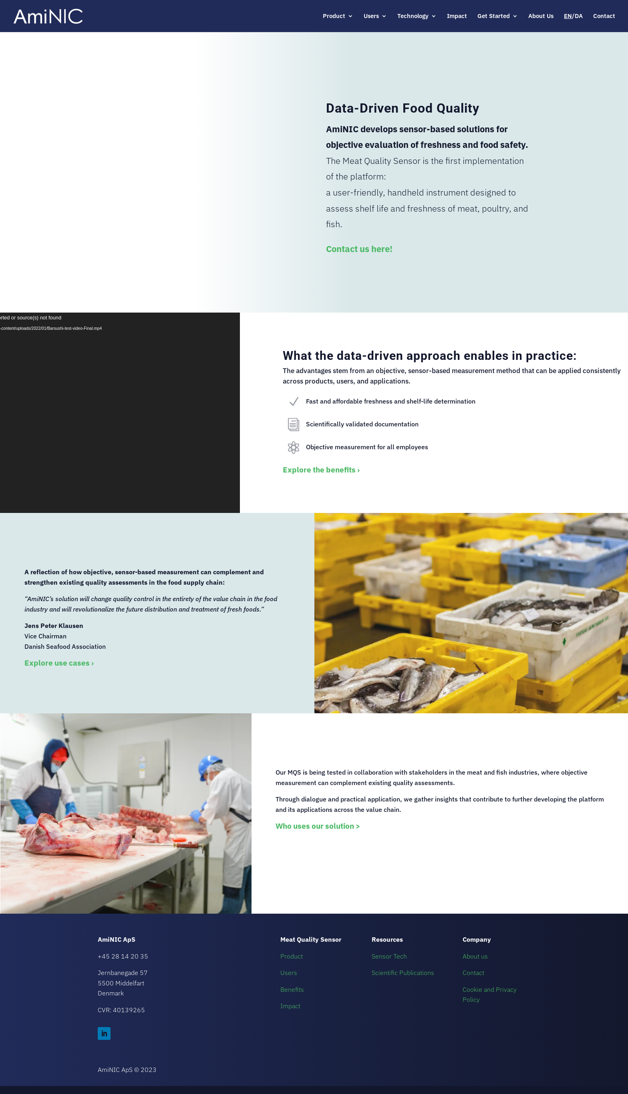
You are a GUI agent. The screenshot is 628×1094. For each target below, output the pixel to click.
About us (475, 956)
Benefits (292, 989)
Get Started (493, 16)
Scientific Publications (403, 973)
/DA (573, 16)
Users (371, 16)
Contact (604, 16)
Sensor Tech (389, 956)
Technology (413, 16)
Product (334, 16)
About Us (541, 16)
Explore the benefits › (321, 469)
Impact (457, 16)
